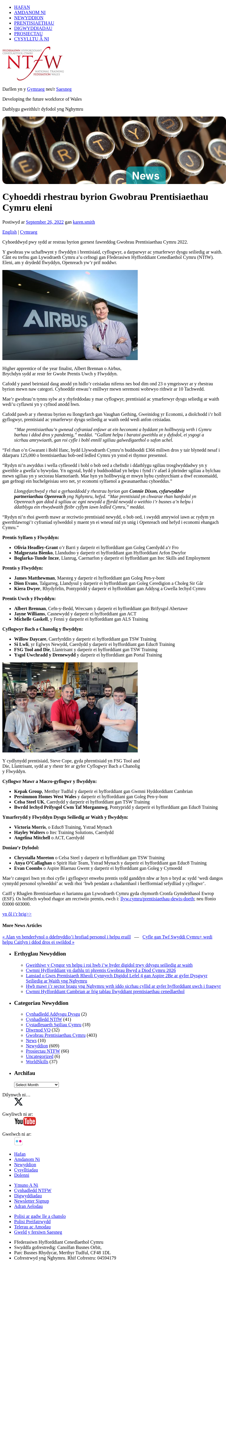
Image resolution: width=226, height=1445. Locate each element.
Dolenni (21, 1175)
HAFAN (22, 7)
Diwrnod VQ (38, 1029)
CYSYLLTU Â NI (31, 38)
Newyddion (37, 1045)
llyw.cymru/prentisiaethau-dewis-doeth (157, 898)
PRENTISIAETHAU (34, 23)
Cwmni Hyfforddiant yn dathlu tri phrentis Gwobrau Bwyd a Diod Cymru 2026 (101, 970)
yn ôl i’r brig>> (16, 913)
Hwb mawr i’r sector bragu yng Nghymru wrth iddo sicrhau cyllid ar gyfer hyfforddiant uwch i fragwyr (123, 986)
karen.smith (84, 222)
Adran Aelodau (28, 1206)
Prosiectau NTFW (43, 1051)
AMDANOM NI (30, 12)
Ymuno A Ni (26, 1185)
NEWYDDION (29, 17)
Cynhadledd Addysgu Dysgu (53, 1014)
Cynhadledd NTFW (32, 1190)
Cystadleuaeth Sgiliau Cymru (53, 1024)
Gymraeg (36, 89)
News (31, 1040)
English (9, 231)
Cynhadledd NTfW (44, 1019)
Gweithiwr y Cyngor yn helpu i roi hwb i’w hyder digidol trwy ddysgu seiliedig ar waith (109, 965)
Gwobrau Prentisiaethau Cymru (56, 1035)
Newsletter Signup (31, 1200)
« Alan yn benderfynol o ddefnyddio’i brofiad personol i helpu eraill (66, 936)
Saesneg (64, 89)
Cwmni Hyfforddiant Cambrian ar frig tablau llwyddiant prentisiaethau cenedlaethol (105, 991)
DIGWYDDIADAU (33, 28)
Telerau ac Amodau (32, 1226)
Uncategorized (39, 1056)
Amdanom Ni (27, 1159)
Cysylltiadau (26, 1169)
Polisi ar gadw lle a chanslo (40, 1216)
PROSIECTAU (28, 33)
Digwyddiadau (28, 1195)
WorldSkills (37, 1061)
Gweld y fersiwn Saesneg (38, 1232)
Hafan (20, 1154)
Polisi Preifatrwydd (32, 1221)
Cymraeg (28, 231)
